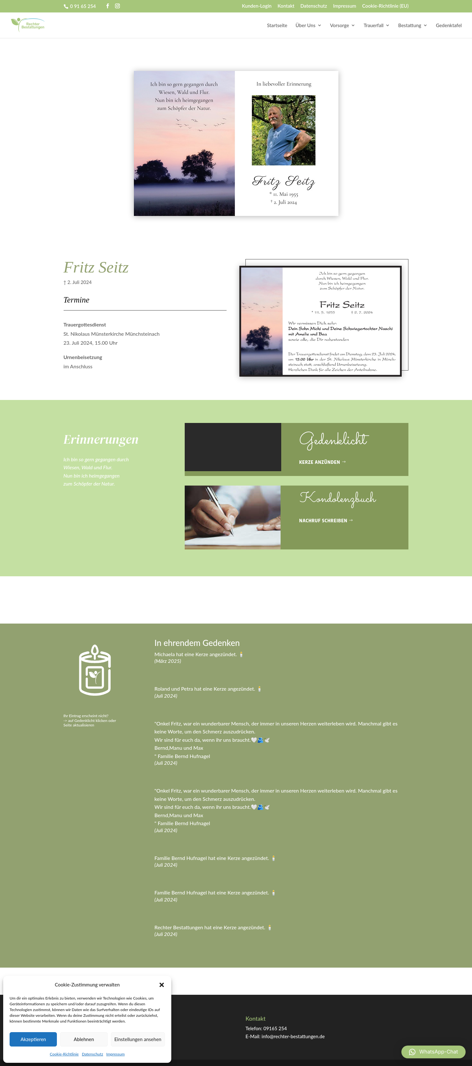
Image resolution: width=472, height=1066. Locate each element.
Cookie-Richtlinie (64, 1054)
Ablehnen (84, 1039)
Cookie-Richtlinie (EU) (385, 6)
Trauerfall (373, 25)
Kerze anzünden (319, 462)
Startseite (277, 25)
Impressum (115, 1054)
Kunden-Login (257, 6)
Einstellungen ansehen (137, 1039)
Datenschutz (92, 1054)
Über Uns (305, 25)
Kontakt (286, 6)
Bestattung (409, 25)
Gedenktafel (449, 25)
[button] (162, 985)
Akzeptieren (33, 1039)
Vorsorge (339, 25)
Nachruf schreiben (323, 520)
